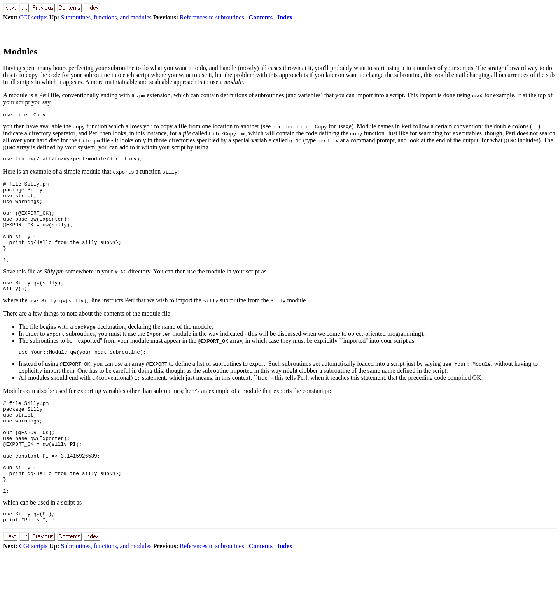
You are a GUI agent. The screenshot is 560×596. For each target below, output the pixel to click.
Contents (261, 17)
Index (284, 17)
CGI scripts (33, 17)
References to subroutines (212, 17)
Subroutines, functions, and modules (106, 17)
